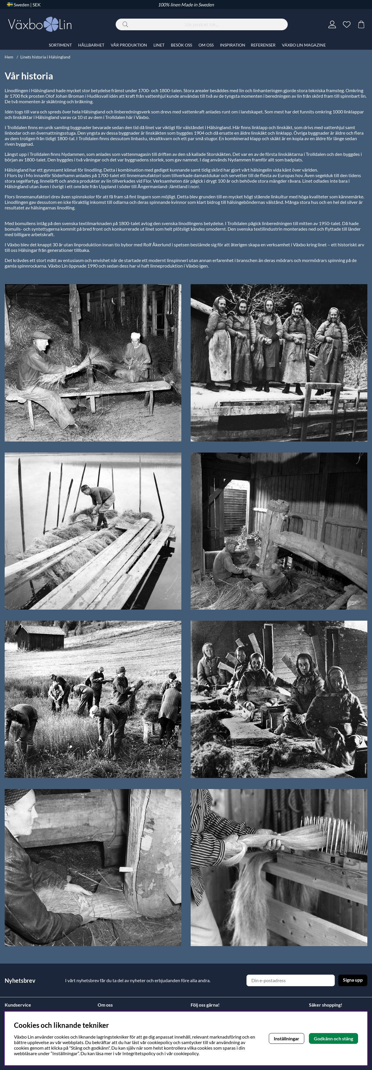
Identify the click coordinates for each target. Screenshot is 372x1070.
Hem (9, 56)
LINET (158, 44)
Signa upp (353, 979)
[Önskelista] (347, 24)
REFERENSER (263, 44)
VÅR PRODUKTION (129, 44)
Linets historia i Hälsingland (45, 56)
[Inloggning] (332, 24)
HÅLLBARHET (91, 44)
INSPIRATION (232, 44)
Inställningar (286, 1038)
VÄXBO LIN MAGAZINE (304, 44)
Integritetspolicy (138, 1053)
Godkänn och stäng (333, 1038)
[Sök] (202, 24)
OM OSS (206, 44)
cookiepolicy (186, 1053)
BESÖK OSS (181, 44)
